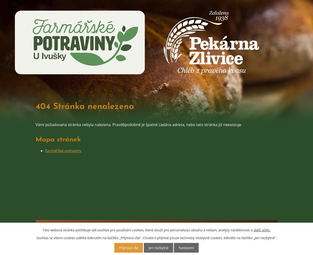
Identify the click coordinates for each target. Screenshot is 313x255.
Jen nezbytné (158, 248)
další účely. (262, 230)
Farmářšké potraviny (63, 150)
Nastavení (186, 248)
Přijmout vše (128, 248)
